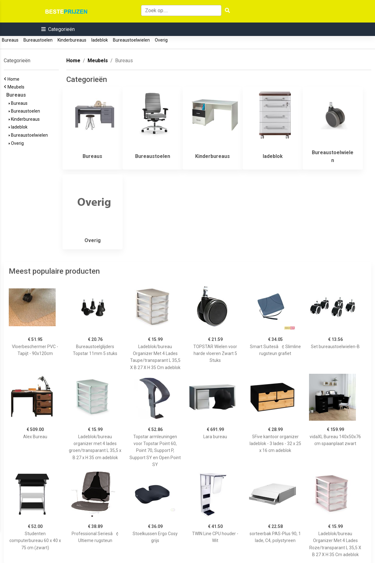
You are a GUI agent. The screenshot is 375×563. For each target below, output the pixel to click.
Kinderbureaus (72, 40)
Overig (161, 40)
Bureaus (10, 40)
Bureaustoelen (38, 40)
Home (14, 79)
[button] (58, 29)
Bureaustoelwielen (131, 40)
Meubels (17, 86)
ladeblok (99, 40)
